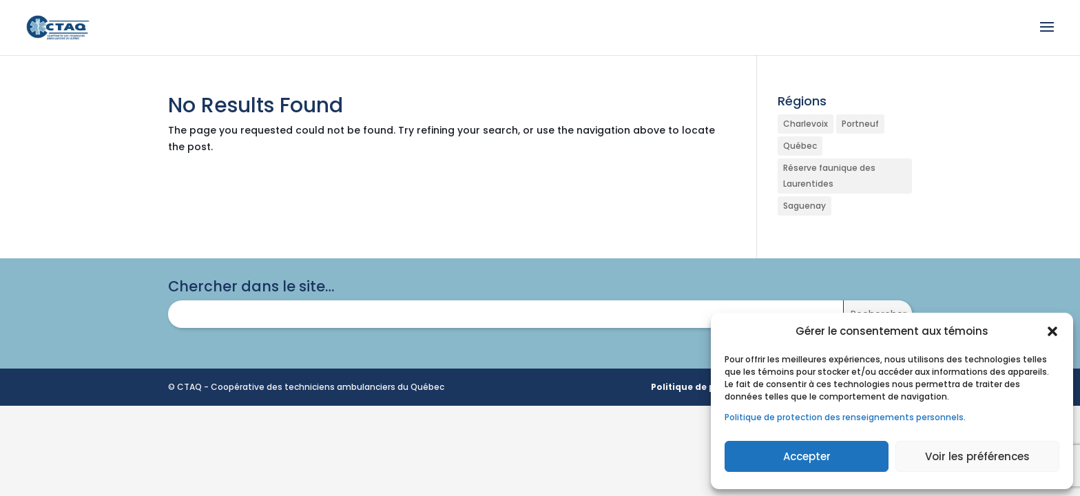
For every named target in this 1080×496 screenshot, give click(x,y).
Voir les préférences (977, 456)
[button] (1052, 331)
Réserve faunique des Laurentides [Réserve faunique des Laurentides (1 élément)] (829, 176)
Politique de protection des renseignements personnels (844, 417)
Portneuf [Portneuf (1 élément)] (860, 124)
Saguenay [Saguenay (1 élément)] (804, 205)
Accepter (807, 456)
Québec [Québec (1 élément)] (800, 146)
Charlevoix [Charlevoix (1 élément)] (805, 124)
